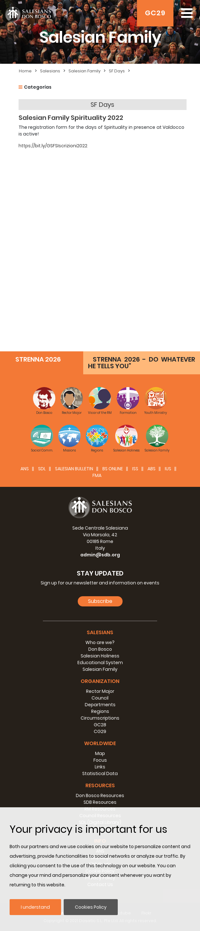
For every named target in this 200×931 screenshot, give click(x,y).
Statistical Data (100, 773)
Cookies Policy (91, 907)
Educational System (100, 662)
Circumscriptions (100, 718)
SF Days (117, 71)
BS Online (112, 469)
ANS (24, 469)
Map (100, 753)
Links (100, 767)
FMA (96, 475)
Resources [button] (100, 785)
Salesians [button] (100, 632)
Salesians (50, 71)
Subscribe (100, 601)
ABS (152, 469)
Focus (100, 760)
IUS (168, 469)
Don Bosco (100, 649)
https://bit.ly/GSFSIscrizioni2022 (53, 146)
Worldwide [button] (100, 743)
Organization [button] (100, 681)
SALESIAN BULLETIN (74, 469)
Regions (100, 711)
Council (100, 698)
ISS (135, 469)
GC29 (155, 13)
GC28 (100, 725)
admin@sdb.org (100, 555)
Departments (100, 704)
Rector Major (100, 691)
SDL (42, 469)
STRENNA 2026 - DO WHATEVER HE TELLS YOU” (141, 362)
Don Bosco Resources (100, 795)
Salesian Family (84, 71)
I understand (35, 907)
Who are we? (100, 642)
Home (25, 71)
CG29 (100, 731)
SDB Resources (100, 802)
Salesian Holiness (100, 656)
